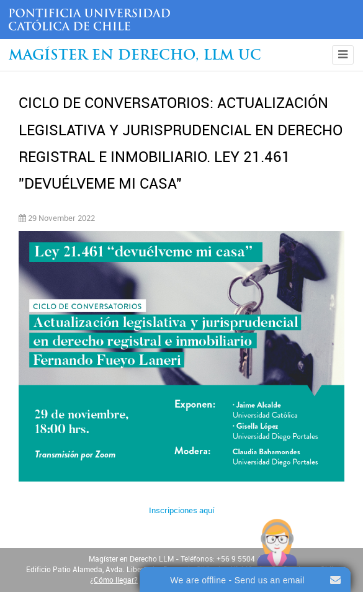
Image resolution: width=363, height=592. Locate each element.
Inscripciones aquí (181, 510)
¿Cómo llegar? (114, 580)
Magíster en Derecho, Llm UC (135, 56)
